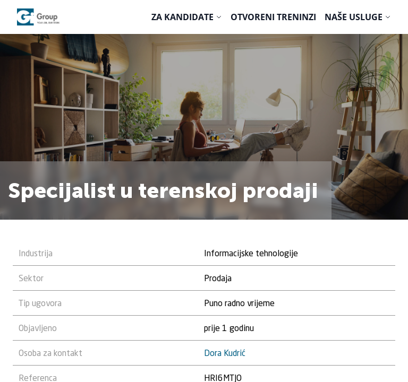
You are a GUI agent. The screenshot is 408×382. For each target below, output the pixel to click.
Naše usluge (353, 17)
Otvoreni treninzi (273, 17)
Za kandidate (182, 17)
